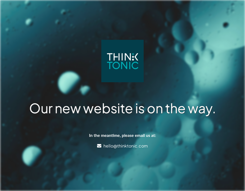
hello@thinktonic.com (125, 146)
